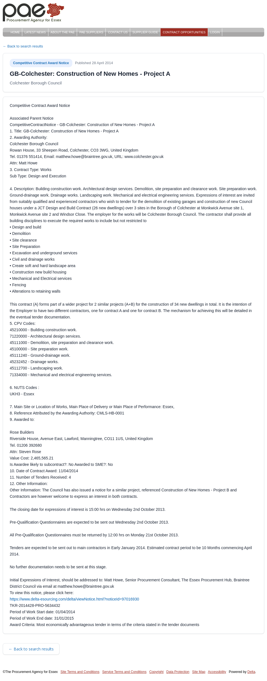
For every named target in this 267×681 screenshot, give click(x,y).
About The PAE (63, 32)
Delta (251, 672)
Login (215, 32)
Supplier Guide (145, 32)
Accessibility (217, 672)
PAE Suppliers (91, 32)
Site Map (198, 672)
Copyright (156, 672)
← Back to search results (23, 46)
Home (15, 32)
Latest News (35, 32)
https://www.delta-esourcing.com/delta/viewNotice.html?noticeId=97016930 (74, 599)
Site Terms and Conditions (80, 672)
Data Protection (177, 672)
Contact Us (118, 32)
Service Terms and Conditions (124, 672)
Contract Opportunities (184, 32)
